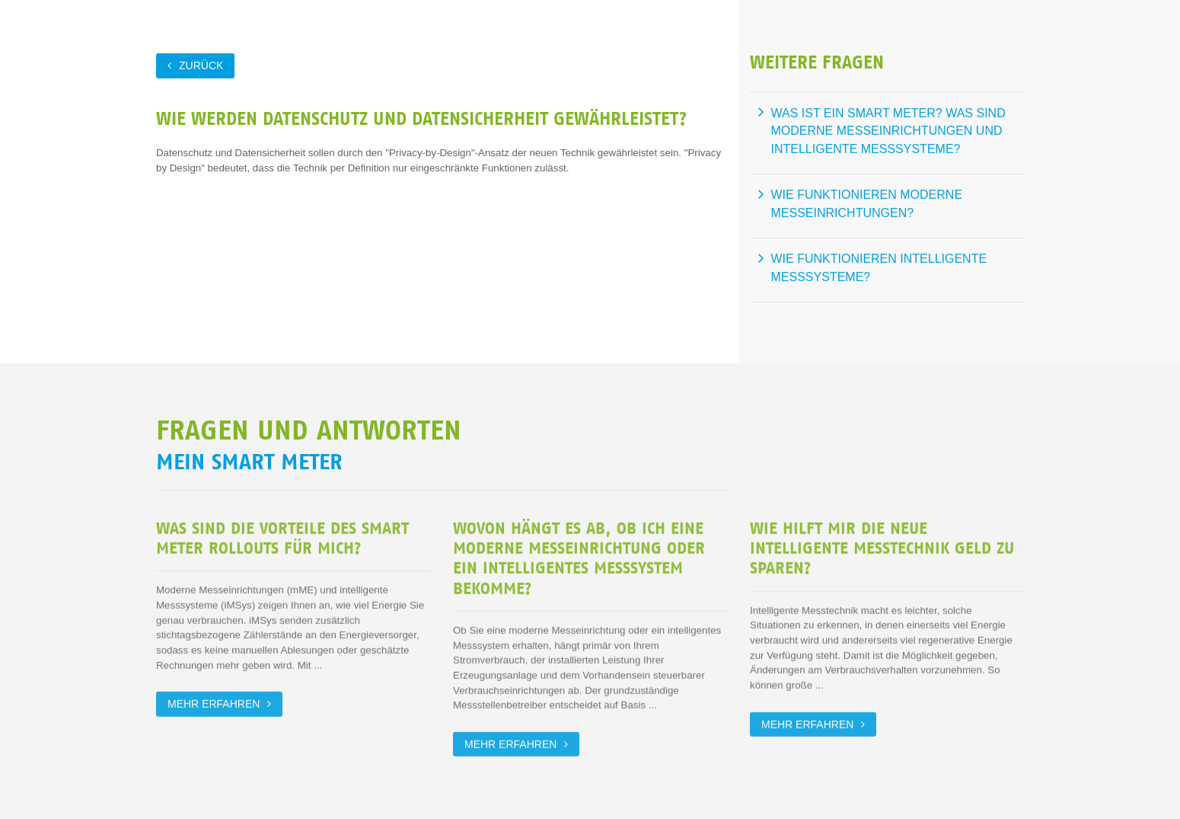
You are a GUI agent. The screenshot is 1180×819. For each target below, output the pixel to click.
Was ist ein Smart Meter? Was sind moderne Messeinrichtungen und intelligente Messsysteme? (888, 130)
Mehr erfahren (213, 702)
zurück (201, 65)
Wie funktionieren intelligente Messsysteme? (879, 267)
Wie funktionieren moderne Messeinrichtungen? (867, 203)
